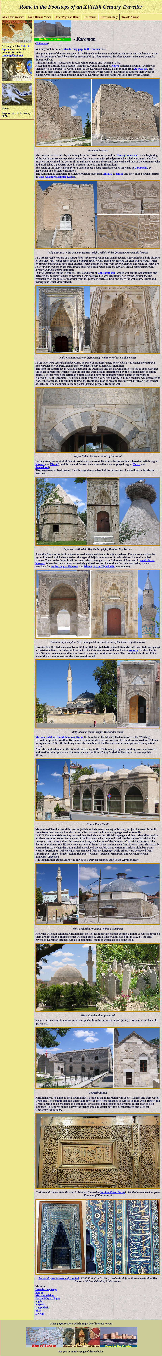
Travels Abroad (130, 17)
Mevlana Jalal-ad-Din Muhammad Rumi (59, 737)
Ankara (133, 650)
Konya (115, 65)
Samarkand (42, 467)
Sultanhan (42, 43)
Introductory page (46, 1289)
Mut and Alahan (44, 1295)
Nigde (38, 1301)
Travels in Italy (109, 17)
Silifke (119, 173)
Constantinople (106, 272)
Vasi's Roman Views (39, 17)
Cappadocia (42, 1307)
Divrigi (54, 464)
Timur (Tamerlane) (127, 155)
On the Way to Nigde (47, 1298)
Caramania (141, 167)
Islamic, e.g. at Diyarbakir (99, 566)
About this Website (13, 17)
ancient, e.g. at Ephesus (64, 566)
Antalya (107, 173)
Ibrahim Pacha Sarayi (112, 1192)
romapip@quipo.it (12, 55)
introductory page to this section (81, 49)
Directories (90, 17)
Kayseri (39, 464)
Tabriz (137, 464)
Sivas (38, 1310)
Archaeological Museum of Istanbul (58, 1278)
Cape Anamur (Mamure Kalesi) (56, 176)
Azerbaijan (140, 68)
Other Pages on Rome (67, 17)
